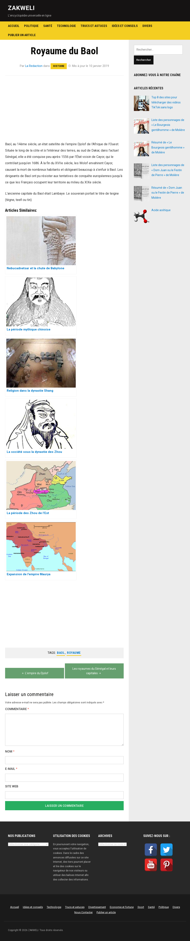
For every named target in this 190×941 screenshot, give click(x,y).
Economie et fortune (122, 907)
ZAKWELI (21, 7)
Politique (31, 26)
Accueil (13, 26)
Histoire (58, 66)
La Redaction (34, 66)
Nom (9, 751)
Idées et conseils (125, 26)
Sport (141, 907)
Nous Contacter (83, 912)
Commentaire (17, 709)
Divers (147, 26)
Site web (11, 786)
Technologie (66, 26)
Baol (61, 653)
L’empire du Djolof (34, 673)
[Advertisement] (64, 110)
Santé (47, 26)
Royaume (74, 653)
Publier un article (22, 35)
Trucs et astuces (94, 26)
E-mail (11, 769)
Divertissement (97, 907)
